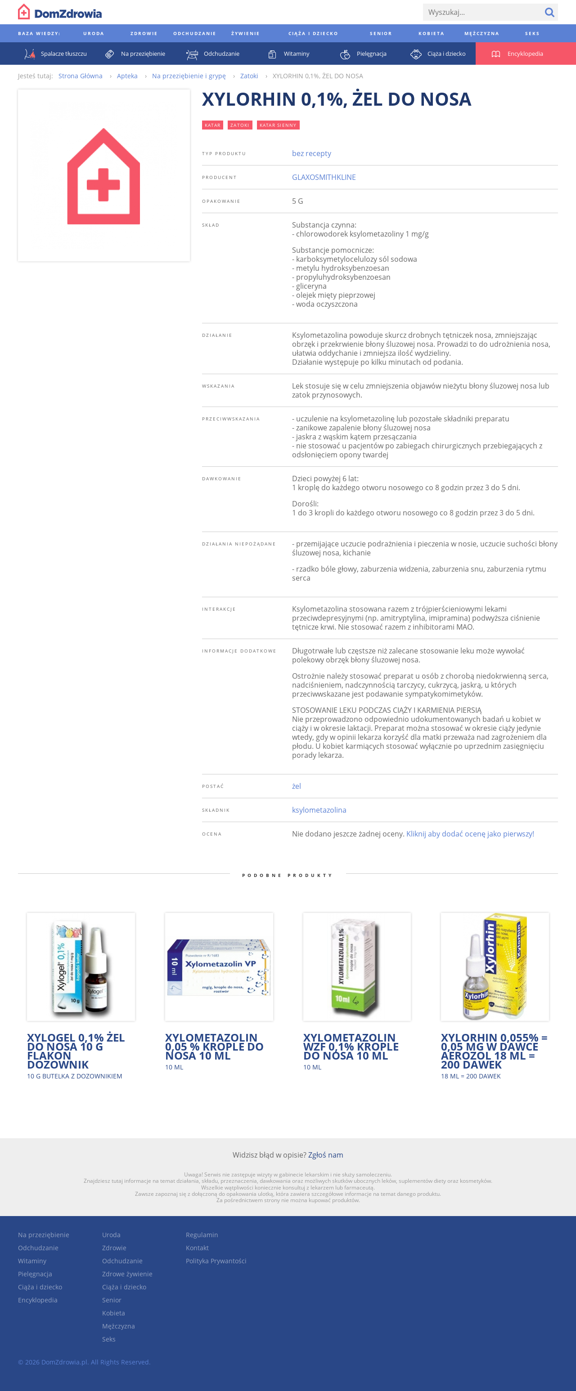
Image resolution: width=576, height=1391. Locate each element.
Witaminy (32, 1261)
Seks (109, 1339)
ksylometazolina (319, 810)
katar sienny (278, 125)
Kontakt (197, 1247)
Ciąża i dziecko (40, 1287)
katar (212, 125)
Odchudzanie (38, 1247)
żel (296, 786)
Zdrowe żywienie (127, 1274)
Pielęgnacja (35, 1274)
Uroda (111, 1234)
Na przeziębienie (43, 1234)
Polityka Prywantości (216, 1261)
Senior (112, 1300)
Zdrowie (114, 1247)
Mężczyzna (118, 1326)
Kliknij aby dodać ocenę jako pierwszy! (470, 834)
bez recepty (311, 153)
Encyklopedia (38, 1300)
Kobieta (113, 1313)
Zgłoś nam (325, 1155)
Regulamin (202, 1234)
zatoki (240, 125)
